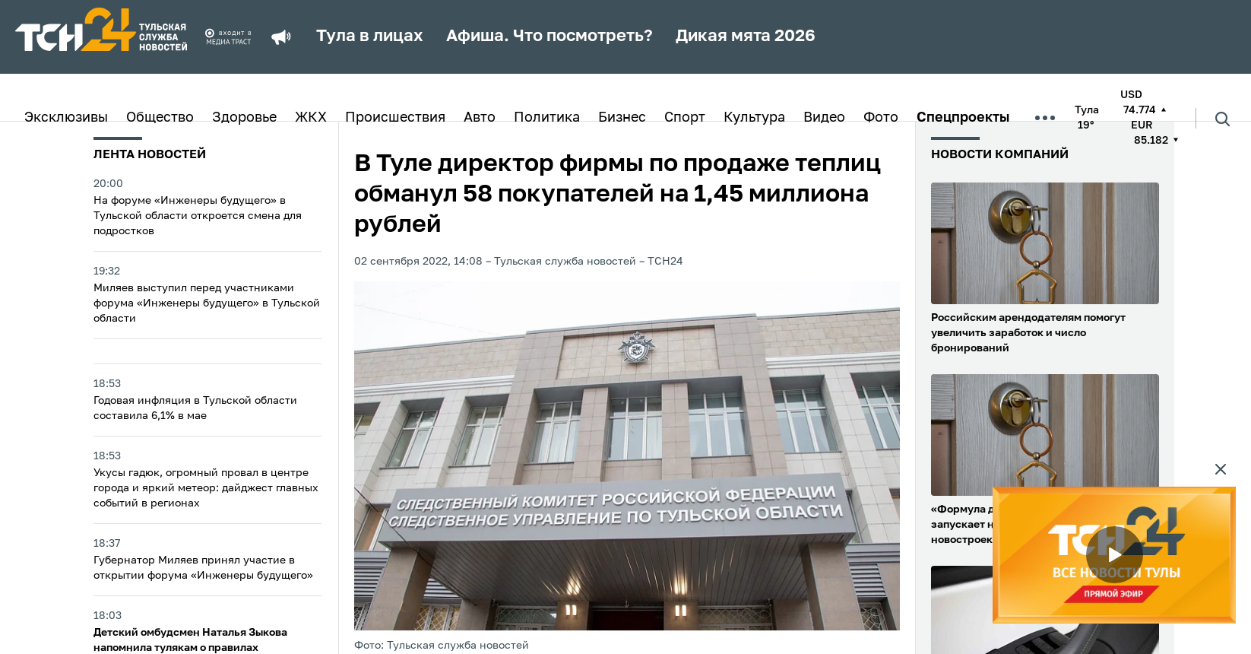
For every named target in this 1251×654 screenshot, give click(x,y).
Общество (160, 118)
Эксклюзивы (66, 118)
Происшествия (395, 118)
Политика (547, 118)
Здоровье (244, 118)
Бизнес (622, 118)
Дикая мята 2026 (746, 36)
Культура (754, 118)
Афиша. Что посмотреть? (549, 36)
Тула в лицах (369, 36)
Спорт (684, 118)
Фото (880, 118)
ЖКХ (311, 118)
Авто (480, 118)
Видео (824, 118)
